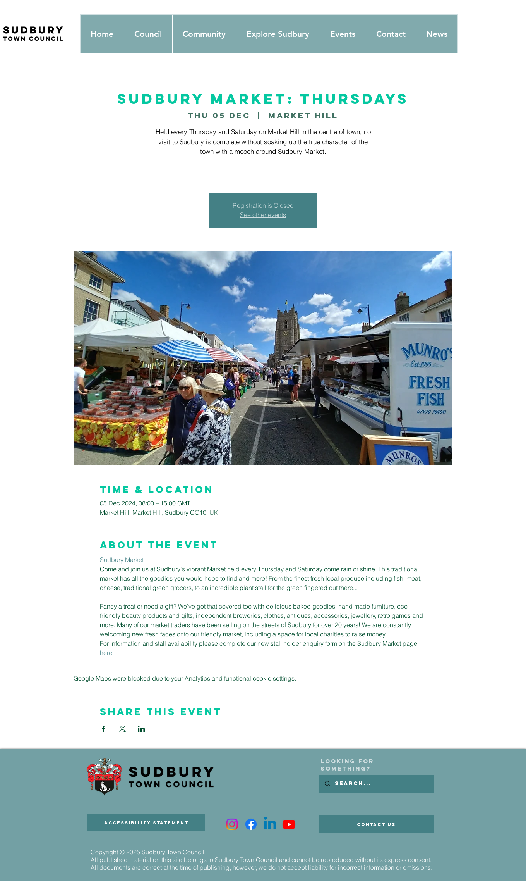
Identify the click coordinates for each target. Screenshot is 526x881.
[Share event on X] (122, 729)
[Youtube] (288, 824)
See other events (263, 215)
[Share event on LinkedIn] (141, 729)
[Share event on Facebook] (103, 729)
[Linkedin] (270, 824)
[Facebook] (251, 824)
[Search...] (376, 784)
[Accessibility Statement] (146, 822)
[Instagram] (232, 824)
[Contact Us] (376, 824)
